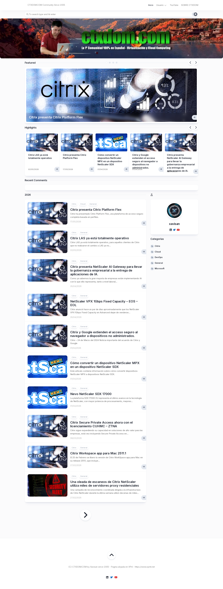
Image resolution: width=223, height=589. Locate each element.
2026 (28, 194)
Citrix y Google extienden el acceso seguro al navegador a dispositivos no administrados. (145, 161)
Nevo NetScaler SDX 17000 (91, 394)
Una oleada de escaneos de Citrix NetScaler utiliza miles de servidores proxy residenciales (104, 483)
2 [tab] (110, 62)
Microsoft (159, 268)
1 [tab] (106, 62)
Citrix (74, 204)
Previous (190, 62)
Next (195, 62)
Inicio (150, 5)
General (93, 204)
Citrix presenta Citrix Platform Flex (56, 117)
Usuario (160, 5)
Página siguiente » (85, 515)
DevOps (159, 257)
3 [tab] (113, 62)
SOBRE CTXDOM (189, 5)
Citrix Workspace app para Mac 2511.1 (98, 453)
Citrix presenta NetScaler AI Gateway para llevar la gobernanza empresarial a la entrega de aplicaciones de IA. (106, 270)
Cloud (82, 204)
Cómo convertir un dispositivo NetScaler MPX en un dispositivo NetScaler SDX (105, 364)
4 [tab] (116, 62)
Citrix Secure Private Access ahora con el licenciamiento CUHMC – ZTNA (101, 424)
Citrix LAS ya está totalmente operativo (99, 238)
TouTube (174, 5)
